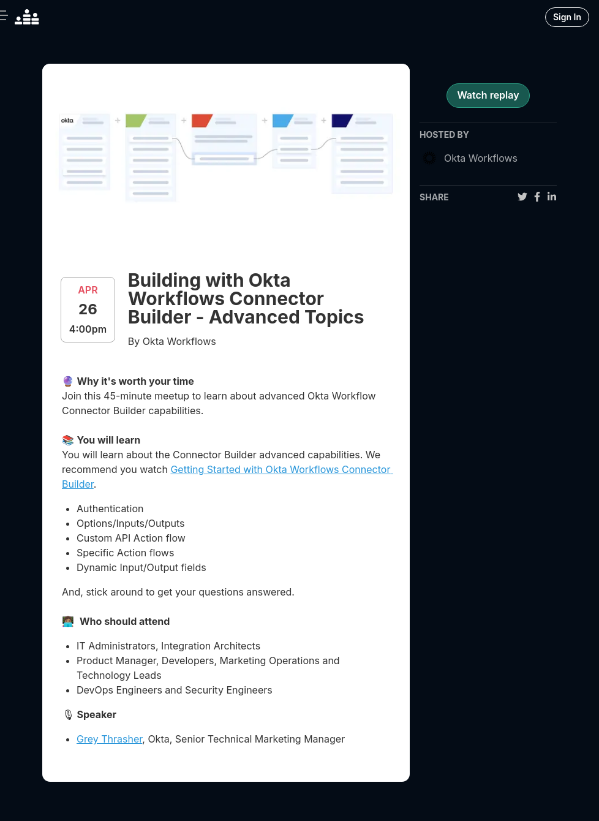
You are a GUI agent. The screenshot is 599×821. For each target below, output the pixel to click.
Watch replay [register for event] (488, 95)
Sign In (567, 17)
